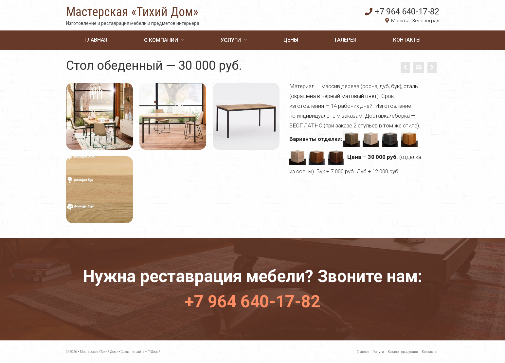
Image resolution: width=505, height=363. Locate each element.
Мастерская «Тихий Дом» (132, 11)
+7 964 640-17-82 (402, 11)
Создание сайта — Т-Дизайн (141, 351)
